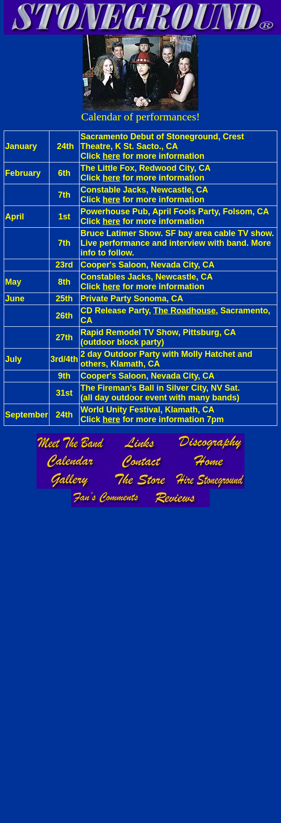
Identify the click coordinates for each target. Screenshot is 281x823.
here (111, 156)
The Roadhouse (184, 310)
